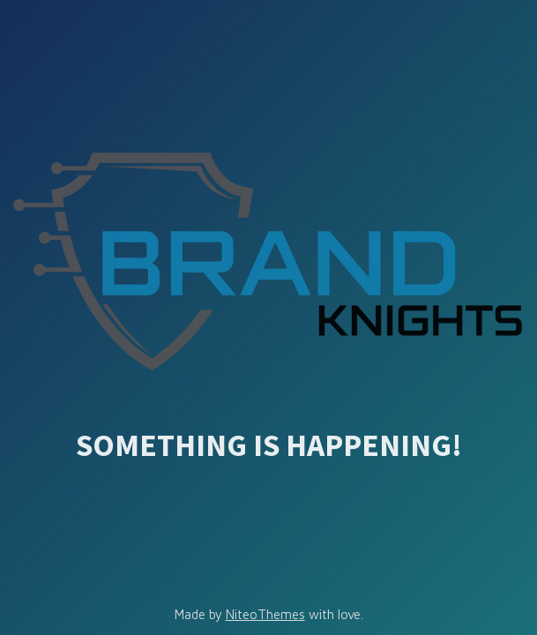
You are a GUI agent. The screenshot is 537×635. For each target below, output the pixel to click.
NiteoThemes (265, 614)
